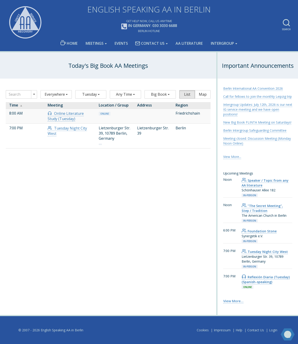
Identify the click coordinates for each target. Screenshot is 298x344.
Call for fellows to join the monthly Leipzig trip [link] (257, 96)
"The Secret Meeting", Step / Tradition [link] (262, 208)
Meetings (95, 43)
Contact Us (150, 43)
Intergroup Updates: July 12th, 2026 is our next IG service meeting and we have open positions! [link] (257, 109)
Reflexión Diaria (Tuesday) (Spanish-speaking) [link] (266, 279)
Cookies (203, 330)
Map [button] (203, 94)
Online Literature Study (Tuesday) (66, 116)
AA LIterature (189, 43)
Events (121, 43)
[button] (56, 94)
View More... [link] (232, 156)
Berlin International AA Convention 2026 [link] (253, 88)
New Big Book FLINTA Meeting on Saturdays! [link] (257, 122)
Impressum (222, 330)
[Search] (18, 94)
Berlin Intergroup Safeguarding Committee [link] (254, 130)
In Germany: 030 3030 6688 (149, 26)
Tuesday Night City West (67, 131)
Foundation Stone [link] (259, 231)
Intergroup (222, 43)
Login (273, 330)
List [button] (187, 94)
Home (69, 43)
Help (239, 330)
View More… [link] (233, 301)
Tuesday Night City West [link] (265, 251)
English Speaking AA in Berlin (149, 9)
